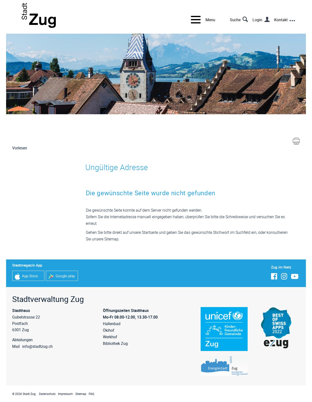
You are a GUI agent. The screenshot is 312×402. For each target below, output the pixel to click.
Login (257, 19)
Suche (235, 19)
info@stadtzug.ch (37, 346)
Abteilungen (22, 339)
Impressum (65, 394)
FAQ (91, 394)
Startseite (150, 232)
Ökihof (108, 330)
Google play (62, 276)
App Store (26, 276)
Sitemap (80, 394)
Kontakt (281, 19)
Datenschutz (47, 394)
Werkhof (110, 337)
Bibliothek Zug (115, 343)
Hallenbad (111, 323)
